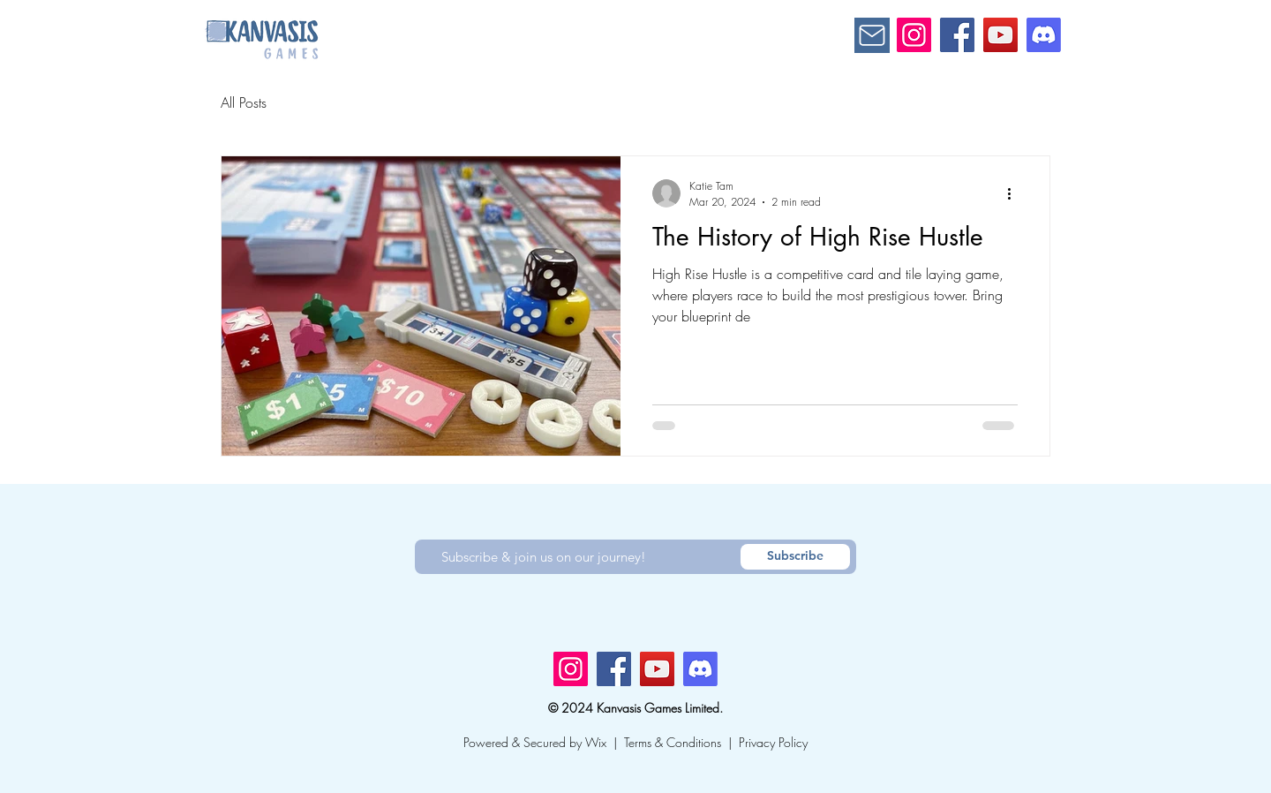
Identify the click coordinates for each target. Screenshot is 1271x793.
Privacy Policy (773, 742)
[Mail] (872, 35)
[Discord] (1044, 35)
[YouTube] (1000, 35)
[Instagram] (914, 35)
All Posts (244, 102)
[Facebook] (957, 35)
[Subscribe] (795, 557)
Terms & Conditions (672, 742)
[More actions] (1015, 193)
